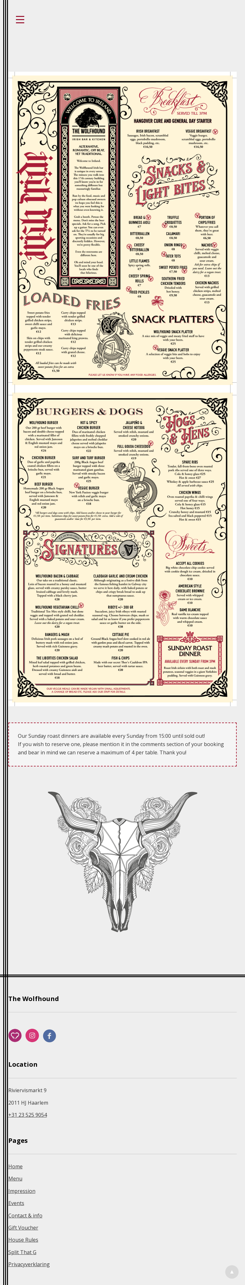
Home (15, 1166)
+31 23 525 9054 (27, 1114)
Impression (21, 1190)
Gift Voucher (23, 1227)
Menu (15, 1178)
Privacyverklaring (29, 1264)
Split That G (22, 1252)
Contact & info (25, 1215)
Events (16, 1203)
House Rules (23, 1239)
